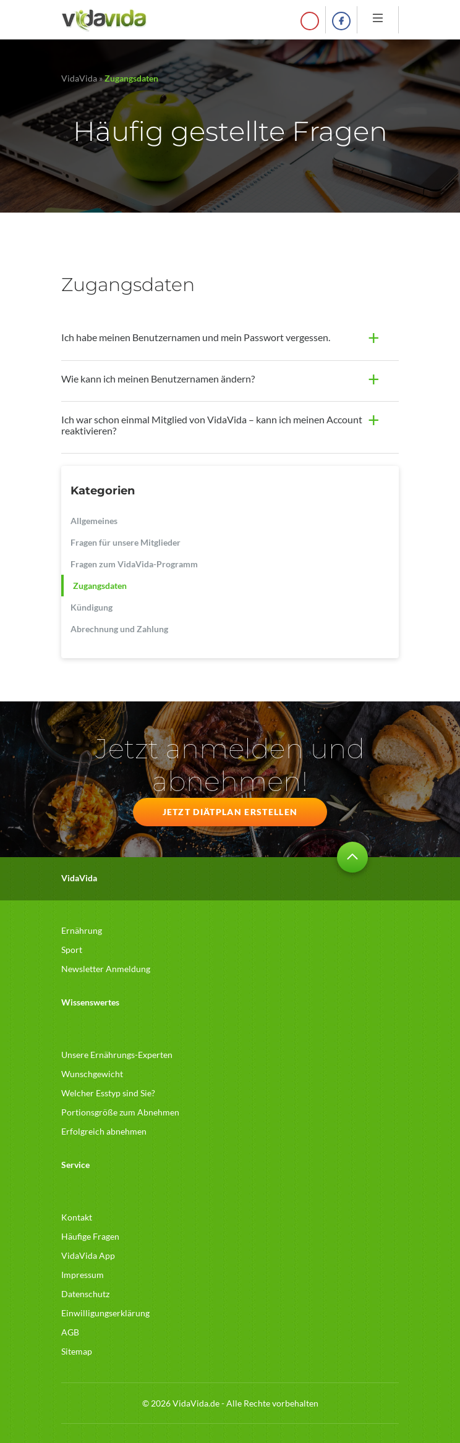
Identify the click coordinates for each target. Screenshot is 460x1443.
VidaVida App (88, 1255)
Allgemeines (93, 520)
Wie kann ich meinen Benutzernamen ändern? (158, 378)
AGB (70, 1332)
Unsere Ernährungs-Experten (116, 1054)
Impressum (82, 1274)
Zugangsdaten (100, 585)
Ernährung (81, 930)
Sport (71, 949)
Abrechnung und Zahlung (119, 629)
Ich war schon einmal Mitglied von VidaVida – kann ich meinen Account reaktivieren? (211, 424)
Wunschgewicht (92, 1073)
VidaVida (79, 78)
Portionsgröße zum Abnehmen (120, 1112)
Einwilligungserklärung (105, 1313)
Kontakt (76, 1217)
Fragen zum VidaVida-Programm (134, 564)
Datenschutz (85, 1294)
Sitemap (76, 1351)
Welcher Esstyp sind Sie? (108, 1093)
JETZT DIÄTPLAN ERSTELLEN (230, 811)
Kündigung (91, 607)
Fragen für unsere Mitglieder (125, 542)
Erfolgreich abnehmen (104, 1131)
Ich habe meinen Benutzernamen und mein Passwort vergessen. (195, 337)
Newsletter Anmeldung (105, 968)
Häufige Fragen (90, 1236)
